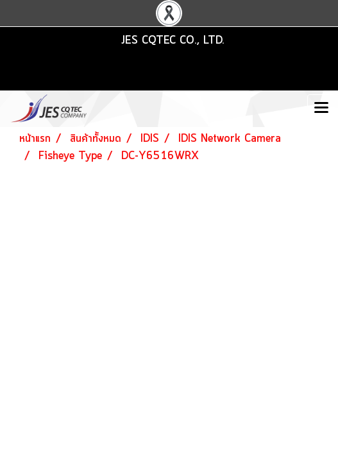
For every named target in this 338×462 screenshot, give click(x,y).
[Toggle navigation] (321, 108)
